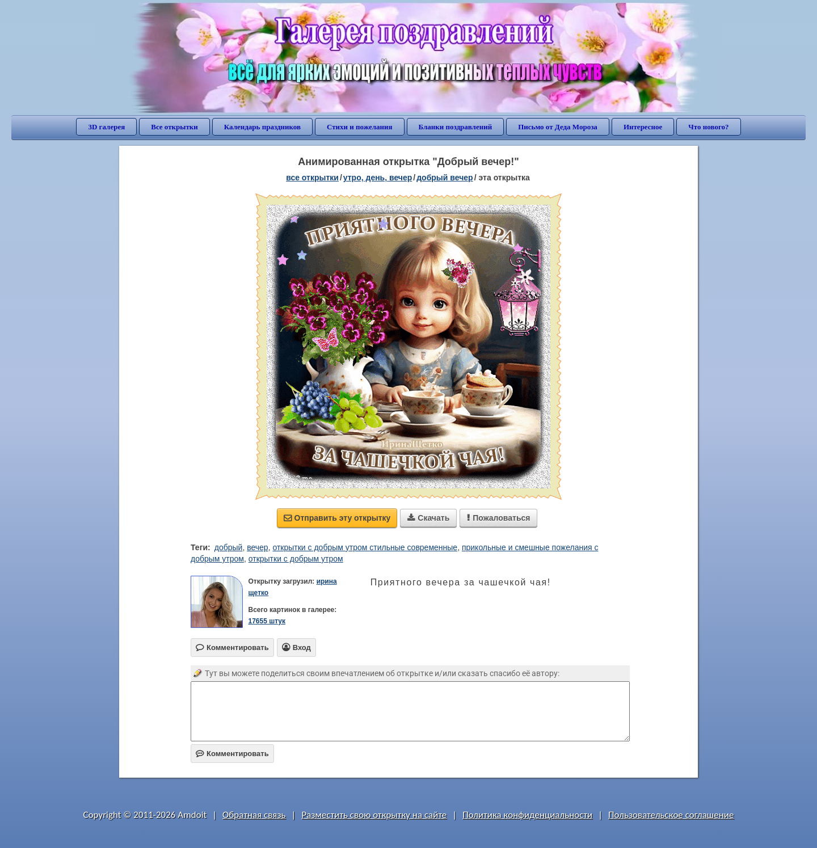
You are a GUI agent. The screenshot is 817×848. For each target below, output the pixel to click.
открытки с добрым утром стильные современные (364, 547)
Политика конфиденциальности (527, 815)
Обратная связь (254, 815)
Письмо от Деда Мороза (557, 127)
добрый (228, 547)
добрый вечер (444, 177)
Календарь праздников (262, 127)
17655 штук (266, 621)
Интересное (643, 127)
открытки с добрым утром (296, 558)
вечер (257, 547)
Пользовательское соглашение (671, 815)
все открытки (312, 177)
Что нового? (708, 127)
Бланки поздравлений (455, 127)
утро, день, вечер (377, 177)
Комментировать (232, 753)
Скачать (428, 517)
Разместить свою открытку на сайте (374, 815)
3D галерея (106, 127)
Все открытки (174, 127)
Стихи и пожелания (360, 127)
